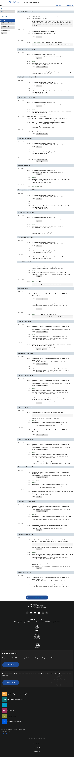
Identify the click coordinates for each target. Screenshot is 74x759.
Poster (4, 33)
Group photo (5, 30)
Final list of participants (5, 27)
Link (38, 349)
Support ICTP (11, 682)
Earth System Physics (9, 710)
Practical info (4, 16)
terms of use (37, 751)
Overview (3, 8)
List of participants (42, 133)
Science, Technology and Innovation (12, 721)
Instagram (39, 612)
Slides (39, 66)
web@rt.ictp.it (4, 733)
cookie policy (37, 747)
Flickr (46, 612)
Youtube (35, 612)
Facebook (27, 612)
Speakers (3, 14)
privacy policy (37, 743)
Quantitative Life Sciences (10, 716)
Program (3, 11)
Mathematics (7, 705)
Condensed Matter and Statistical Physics (14, 699)
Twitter (31, 612)
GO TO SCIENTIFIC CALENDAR (37, 597)
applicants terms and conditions (37, 738)
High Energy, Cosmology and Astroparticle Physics (16, 694)
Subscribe (11, 664)
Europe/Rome (59, 5)
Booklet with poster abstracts (7, 23)
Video (39, 37)
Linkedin (43, 612)
